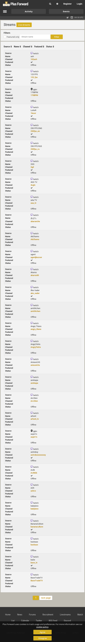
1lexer (33, 113)
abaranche (35, 221)
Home (8, 614)
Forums (32, 614)
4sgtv (33, 185)
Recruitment (47, 614)
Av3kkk (34, 473)
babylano (34, 509)
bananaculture (37, 527)
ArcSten (34, 401)
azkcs (33, 491)
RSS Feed (53, 620)
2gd (32, 167)
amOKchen (35, 311)
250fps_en (35, 131)
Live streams (24, 24)
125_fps (34, 77)
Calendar (25, 620)
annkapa (34, 383)
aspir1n (34, 437)
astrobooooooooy (38, 455)
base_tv (34, 562)
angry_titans (36, 329)
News (19, 614)
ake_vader (35, 293)
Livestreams (65, 614)
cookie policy (42, 627)
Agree (42, 632)
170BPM (34, 95)
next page (46, 597)
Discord (67, 620)
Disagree (42, 638)
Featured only (13, 36)
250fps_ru (35, 149)
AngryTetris (36, 347)
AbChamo (35, 239)
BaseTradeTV (37, 580)
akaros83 (35, 275)
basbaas (34, 545)
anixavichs (35, 365)
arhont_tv (35, 419)
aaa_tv (33, 203)
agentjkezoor (36, 257)
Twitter (39, 620)
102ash (34, 59)
